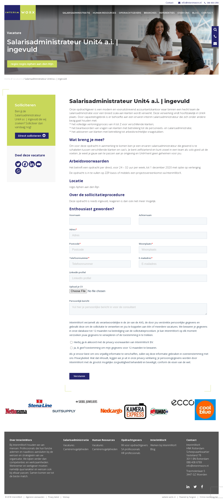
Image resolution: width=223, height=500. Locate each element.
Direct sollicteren (31, 135)
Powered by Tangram (187, 497)
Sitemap (66, 497)
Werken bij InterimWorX (163, 445)
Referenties (167, 13)
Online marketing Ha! (209, 497)
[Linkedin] (32, 164)
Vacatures (17, 78)
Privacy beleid (53, 497)
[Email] (39, 164)
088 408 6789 (211, 2)
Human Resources (104, 13)
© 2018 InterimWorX (13, 497)
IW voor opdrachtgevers (134, 445)
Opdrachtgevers (130, 13)
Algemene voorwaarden (35, 497)
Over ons (183, 13)
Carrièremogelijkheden (76, 449)
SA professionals (130, 449)
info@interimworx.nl (190, 2)
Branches (150, 13)
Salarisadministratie (76, 13)
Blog (195, 13)
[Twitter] (18, 164)
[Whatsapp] (18, 171)
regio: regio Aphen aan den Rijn (32, 64)
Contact (169, 2)
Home (7, 78)
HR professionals (130, 453)
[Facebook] (25, 164)
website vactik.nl (169, 497)
